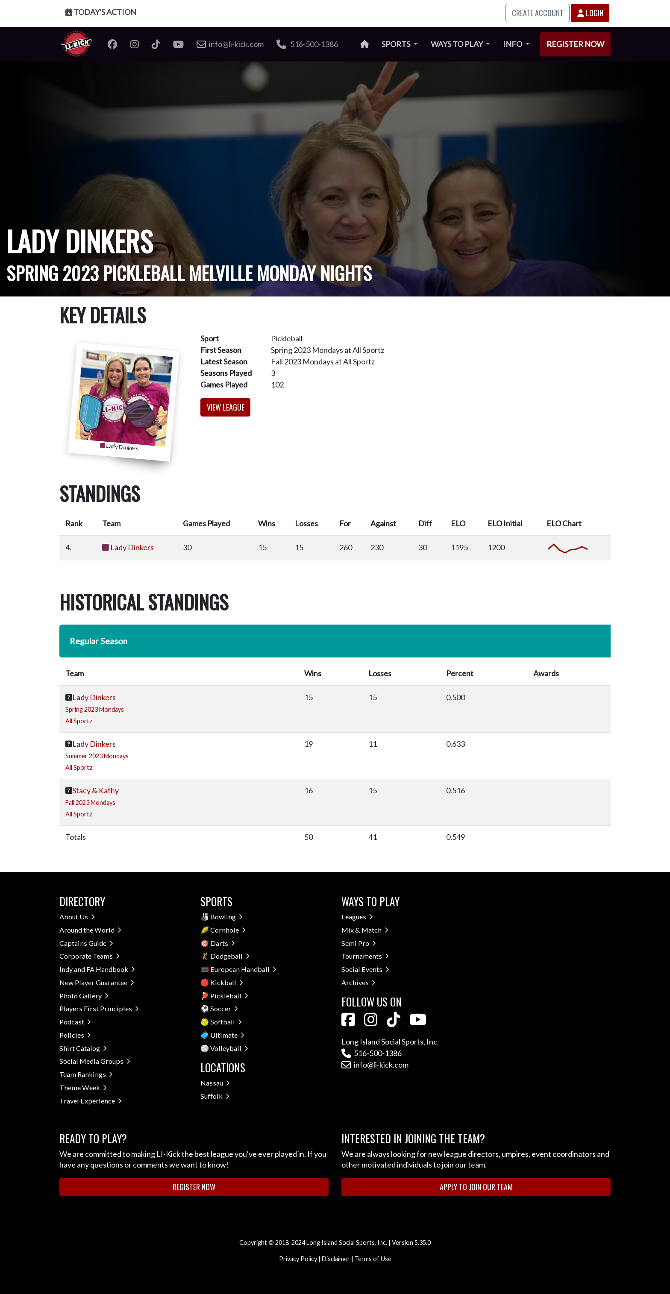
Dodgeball (230, 956)
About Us (77, 917)
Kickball (226, 982)
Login (590, 12)
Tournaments (365, 956)
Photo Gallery (84, 996)
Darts (222, 943)
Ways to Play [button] (457, 44)
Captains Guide (86, 943)
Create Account (538, 12)
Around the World (90, 930)
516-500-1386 (307, 44)
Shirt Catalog (83, 1048)
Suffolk (214, 1096)
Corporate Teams (89, 956)
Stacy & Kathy (95, 790)
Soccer (224, 1008)
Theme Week (83, 1087)
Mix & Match (364, 930)
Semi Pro (358, 943)
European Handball (243, 969)
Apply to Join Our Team (476, 1186)
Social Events (365, 969)
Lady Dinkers (132, 547)
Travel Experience (90, 1101)
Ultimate (227, 1035)
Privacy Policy (298, 1258)
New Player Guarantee (96, 982)
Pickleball (229, 996)
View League (225, 407)
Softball (226, 1022)
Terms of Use (373, 1258)
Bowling (226, 917)
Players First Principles (99, 1008)
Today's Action (100, 12)
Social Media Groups (94, 1061)
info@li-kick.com (374, 1064)
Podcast (75, 1022)
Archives (358, 982)
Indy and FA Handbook (97, 969)
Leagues (357, 917)
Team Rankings (86, 1074)
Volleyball (229, 1048)
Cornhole (228, 930)
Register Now (575, 44)
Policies (75, 1035)
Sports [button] (396, 44)
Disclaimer (336, 1258)
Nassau (215, 1083)
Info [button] (513, 44)
